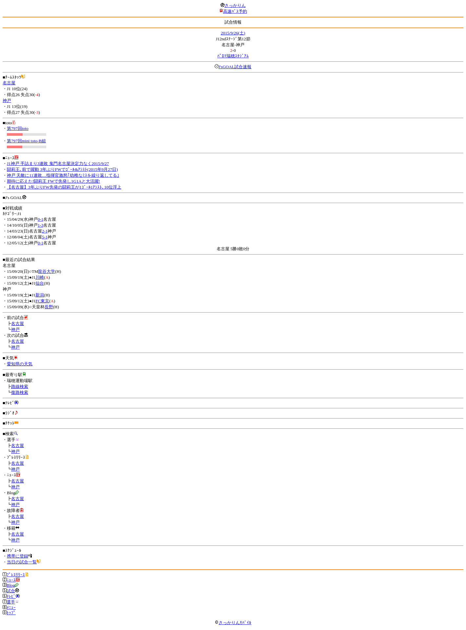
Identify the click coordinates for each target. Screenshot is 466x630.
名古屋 (9, 82)
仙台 (39, 283)
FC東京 (42, 300)
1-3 (40, 225)
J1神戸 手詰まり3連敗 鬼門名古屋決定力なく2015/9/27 (58, 163)
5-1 (45, 236)
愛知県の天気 (19, 363)
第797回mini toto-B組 (26, 140)
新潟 (39, 295)
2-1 (45, 231)
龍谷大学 (46, 271)
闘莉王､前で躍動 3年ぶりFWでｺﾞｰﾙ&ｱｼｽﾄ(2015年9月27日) (62, 169)
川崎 (39, 277)
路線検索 (19, 386)
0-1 (40, 219)
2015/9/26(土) (233, 32)
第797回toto (18, 128)
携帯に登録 (17, 556)
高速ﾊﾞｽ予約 (235, 11)
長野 (49, 306)
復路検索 (19, 392)
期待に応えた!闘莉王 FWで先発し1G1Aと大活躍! (53, 181)
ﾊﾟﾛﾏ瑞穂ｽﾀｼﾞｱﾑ (233, 55)
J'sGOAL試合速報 (235, 66)
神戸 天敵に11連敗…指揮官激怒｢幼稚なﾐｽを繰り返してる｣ (63, 175)
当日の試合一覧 (22, 561)
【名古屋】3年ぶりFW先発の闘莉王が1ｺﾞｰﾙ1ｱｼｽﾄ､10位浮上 (64, 187)
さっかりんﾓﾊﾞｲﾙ (233, 622)
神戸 (7, 100)
